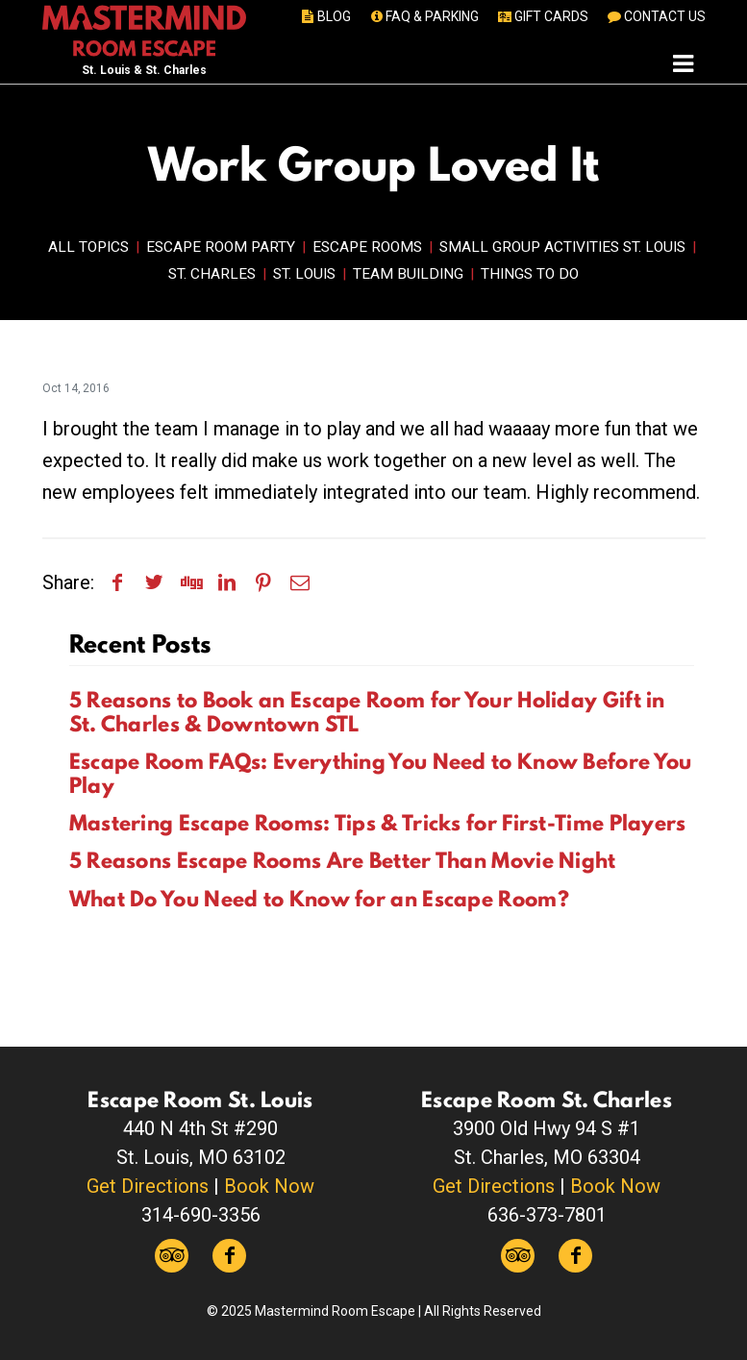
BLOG (324, 16)
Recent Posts (140, 643)
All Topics (88, 247)
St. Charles (212, 274)
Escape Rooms (367, 247)
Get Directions (148, 1186)
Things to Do (530, 274)
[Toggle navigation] (683, 63)
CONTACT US (655, 16)
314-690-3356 (201, 1214)
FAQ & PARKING (423, 16)
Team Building (408, 274)
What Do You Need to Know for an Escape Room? (319, 898)
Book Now (269, 1186)
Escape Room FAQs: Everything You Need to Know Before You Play (380, 773)
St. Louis (304, 274)
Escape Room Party (220, 247)
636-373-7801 (547, 1214)
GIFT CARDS (541, 16)
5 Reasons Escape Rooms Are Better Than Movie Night (342, 860)
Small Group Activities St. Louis (562, 247)
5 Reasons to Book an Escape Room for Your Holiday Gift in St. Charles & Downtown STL (367, 711)
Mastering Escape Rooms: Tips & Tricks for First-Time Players (377, 822)
